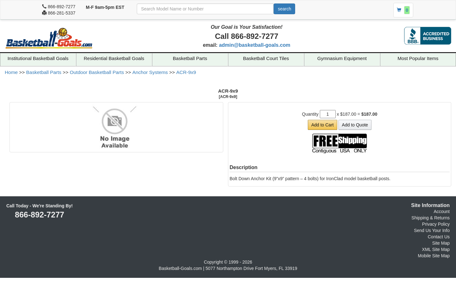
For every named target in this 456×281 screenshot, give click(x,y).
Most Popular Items (417, 58)
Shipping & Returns (430, 217)
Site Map (441, 243)
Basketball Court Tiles (266, 58)
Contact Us (439, 236)
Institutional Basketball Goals (38, 58)
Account (442, 211)
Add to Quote (355, 124)
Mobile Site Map (434, 255)
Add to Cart (322, 124)
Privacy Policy (436, 224)
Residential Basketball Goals (114, 58)
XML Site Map (436, 249)
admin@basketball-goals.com (254, 45)
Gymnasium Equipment (342, 58)
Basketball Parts (190, 58)
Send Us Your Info (432, 230)
